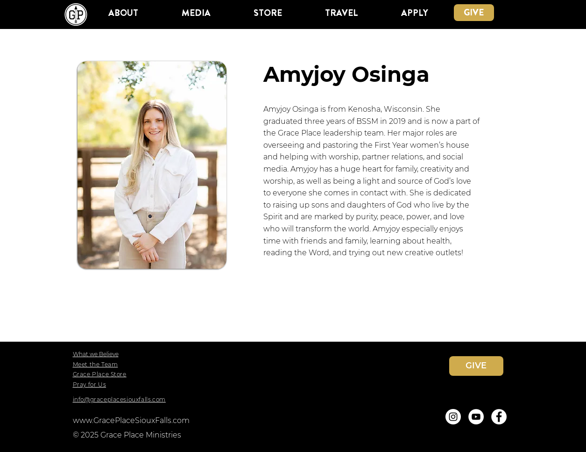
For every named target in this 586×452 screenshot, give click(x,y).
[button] (123, 13)
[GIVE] (474, 12)
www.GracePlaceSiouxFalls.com (131, 420)
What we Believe (96, 354)
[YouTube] (476, 416)
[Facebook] (499, 416)
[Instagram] (453, 416)
